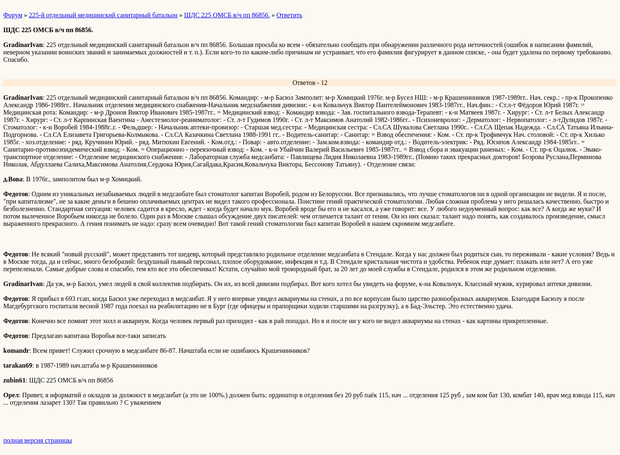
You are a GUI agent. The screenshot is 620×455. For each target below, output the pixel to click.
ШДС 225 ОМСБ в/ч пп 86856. (227, 15)
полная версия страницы (37, 440)
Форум (12, 15)
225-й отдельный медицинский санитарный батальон (103, 15)
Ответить (289, 15)
